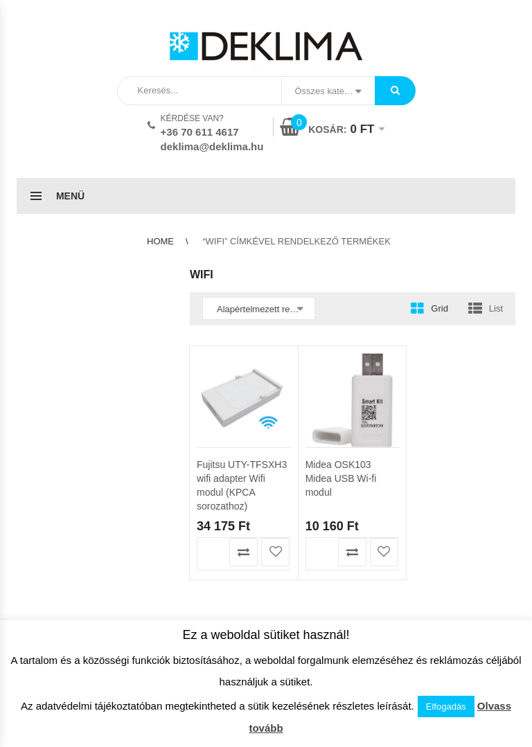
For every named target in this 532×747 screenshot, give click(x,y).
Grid (439, 308)
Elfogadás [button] (446, 706)
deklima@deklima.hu (212, 146)
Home (160, 241)
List (496, 308)
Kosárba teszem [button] (211, 552)
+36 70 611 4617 (200, 132)
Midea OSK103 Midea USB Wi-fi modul (341, 478)
